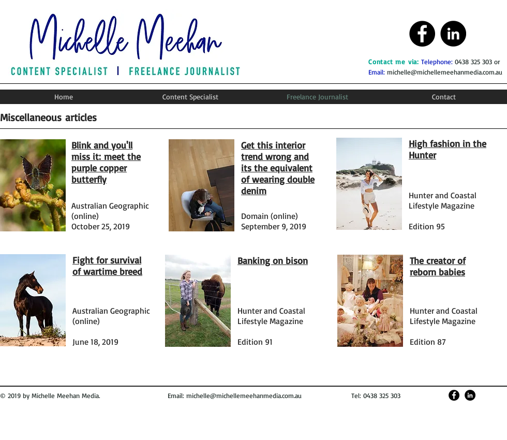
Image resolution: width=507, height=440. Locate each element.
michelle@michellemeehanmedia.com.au (444, 72)
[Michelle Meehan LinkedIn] (453, 34)
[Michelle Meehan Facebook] (422, 34)
